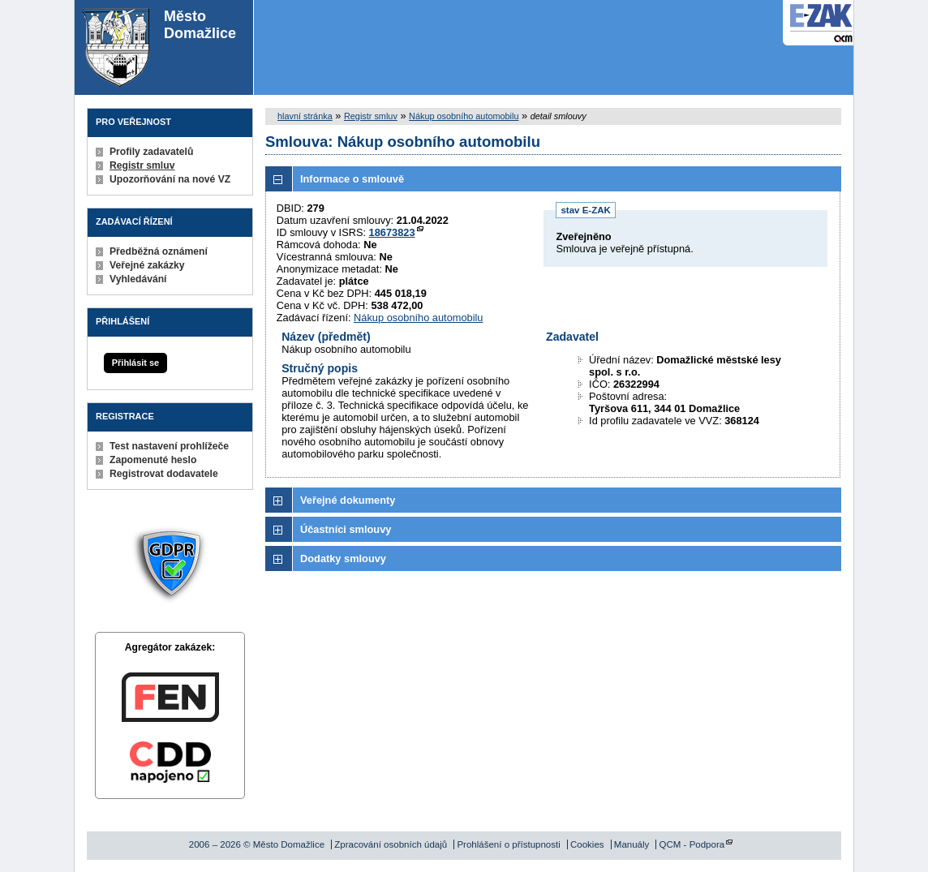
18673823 (392, 232)
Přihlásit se (135, 362)
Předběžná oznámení (159, 251)
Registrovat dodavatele (164, 473)
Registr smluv (142, 165)
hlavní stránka (305, 116)
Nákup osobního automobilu (463, 116)
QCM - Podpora (692, 844)
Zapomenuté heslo (153, 460)
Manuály (632, 844)
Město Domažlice (159, 47)
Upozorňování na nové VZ (170, 179)
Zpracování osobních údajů (390, 844)
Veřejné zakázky (147, 265)
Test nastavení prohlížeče (169, 446)
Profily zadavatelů (151, 151)
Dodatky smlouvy (343, 558)
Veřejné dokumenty (347, 500)
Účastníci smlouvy (345, 529)
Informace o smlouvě (352, 179)
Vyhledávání (138, 279)
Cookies (587, 844)
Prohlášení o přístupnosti (508, 844)
